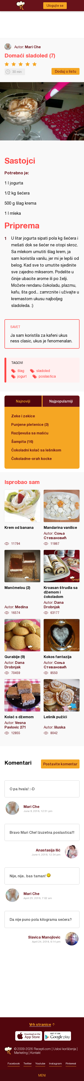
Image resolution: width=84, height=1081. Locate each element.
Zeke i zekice (23, 416)
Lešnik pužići (62, 707)
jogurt (22, 376)
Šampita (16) (22, 441)
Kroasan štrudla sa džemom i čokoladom (62, 582)
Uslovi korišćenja (64, 1049)
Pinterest (71, 1063)
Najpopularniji (61, 401)
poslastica (47, 376)
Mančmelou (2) (22, 582)
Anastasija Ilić (48, 850)
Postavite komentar (60, 764)
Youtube (40, 1063)
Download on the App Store (28, 1036)
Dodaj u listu (65, 71)
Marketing (21, 1053)
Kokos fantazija (62, 647)
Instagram (55, 1063)
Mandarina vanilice (62, 518)
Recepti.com (8, 1050)
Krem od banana (22, 518)
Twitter (28, 1063)
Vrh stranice (40, 1024)
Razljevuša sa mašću (29, 433)
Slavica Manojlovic (44, 937)
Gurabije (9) (22, 647)
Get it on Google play (57, 1036)
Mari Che (33, 47)
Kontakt (35, 1053)
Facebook (14, 1063)
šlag (20, 371)
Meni (42, 1075)
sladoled (43, 371)
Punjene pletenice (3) (30, 424)
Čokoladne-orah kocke (31, 458)
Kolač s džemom (22, 707)
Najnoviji (23, 401)
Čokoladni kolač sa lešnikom (36, 450)
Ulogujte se (55, 5)
